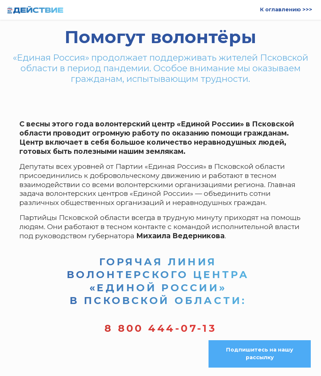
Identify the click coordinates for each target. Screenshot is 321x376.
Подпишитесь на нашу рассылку (259, 353)
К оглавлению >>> (286, 9)
